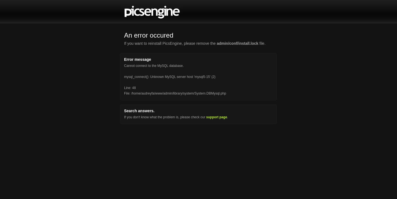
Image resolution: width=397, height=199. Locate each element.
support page (216, 117)
